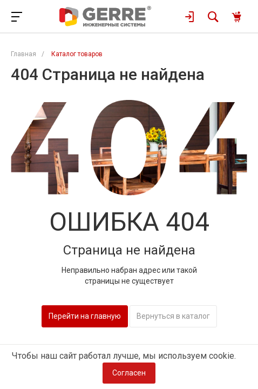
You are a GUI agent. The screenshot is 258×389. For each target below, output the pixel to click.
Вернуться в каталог (173, 316)
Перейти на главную (85, 316)
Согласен (129, 372)
